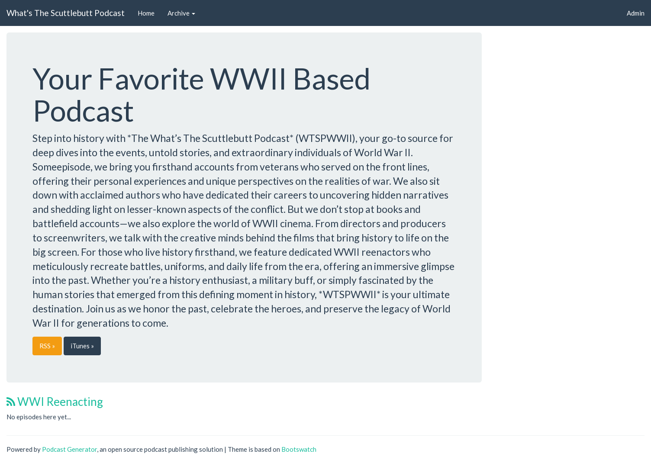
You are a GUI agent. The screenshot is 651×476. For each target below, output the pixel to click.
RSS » (47, 346)
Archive (181, 13)
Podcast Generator (69, 449)
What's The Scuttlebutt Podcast (65, 13)
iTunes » (82, 346)
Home (146, 13)
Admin (636, 13)
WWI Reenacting (54, 401)
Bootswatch (298, 449)
